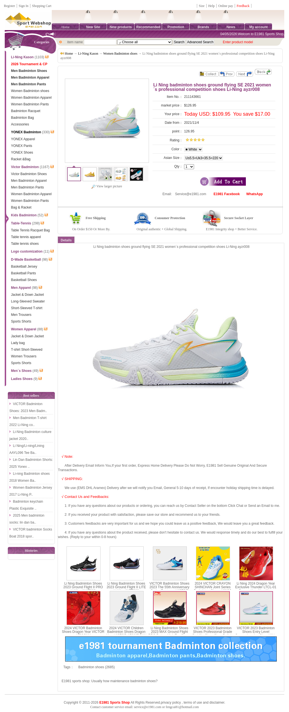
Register (9, 6)
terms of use (192, 702)
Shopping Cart (42, 6)
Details (66, 240)
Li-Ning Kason (88, 53)
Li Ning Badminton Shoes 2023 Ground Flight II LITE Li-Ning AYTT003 (126, 587)
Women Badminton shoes (120, 53)
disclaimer (216, 702)
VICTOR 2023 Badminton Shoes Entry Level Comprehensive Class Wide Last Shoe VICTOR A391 (255, 633)
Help (211, 6)
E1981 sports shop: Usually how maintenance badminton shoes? (110, 681)
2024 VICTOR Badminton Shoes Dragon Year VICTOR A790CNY (83, 631)
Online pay (225, 6)
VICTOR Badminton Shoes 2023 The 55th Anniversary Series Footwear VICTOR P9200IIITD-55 (169, 589)
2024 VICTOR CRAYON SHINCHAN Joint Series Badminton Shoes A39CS (212, 587)
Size (202, 6)
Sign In (23, 6)
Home (66, 27)
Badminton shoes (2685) (96, 667)
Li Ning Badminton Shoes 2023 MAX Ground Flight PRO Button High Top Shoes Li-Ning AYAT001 (169, 633)
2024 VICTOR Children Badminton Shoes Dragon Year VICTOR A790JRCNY (126, 631)
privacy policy (171, 702)
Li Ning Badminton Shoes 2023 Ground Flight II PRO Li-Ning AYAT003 (83, 587)
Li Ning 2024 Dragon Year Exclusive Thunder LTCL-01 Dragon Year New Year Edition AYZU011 (255, 589)
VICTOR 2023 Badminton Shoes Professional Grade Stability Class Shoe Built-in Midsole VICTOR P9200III (212, 633)
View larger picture (106, 186)
